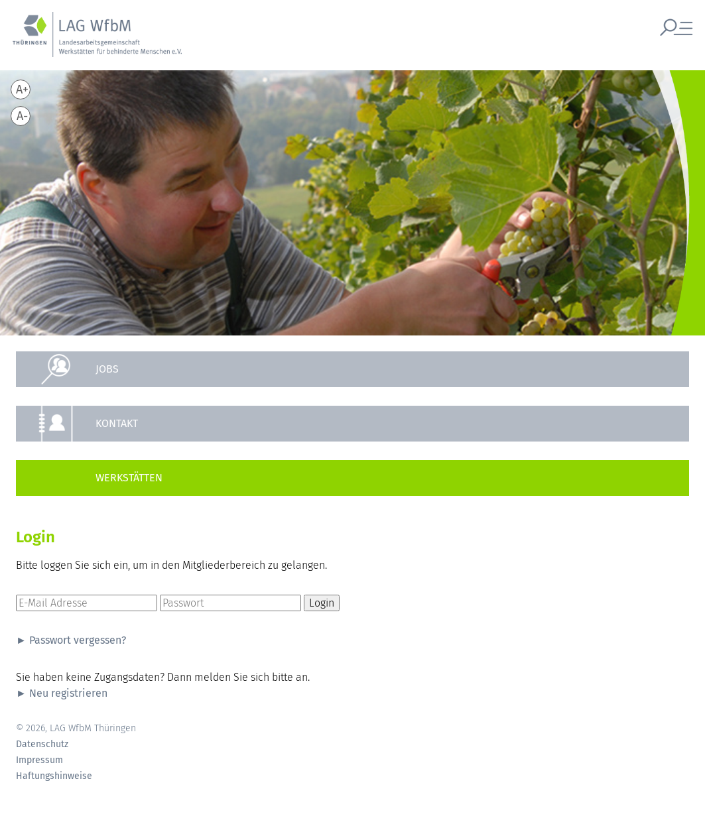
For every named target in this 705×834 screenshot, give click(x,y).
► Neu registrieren (61, 693)
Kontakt (117, 423)
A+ (22, 89)
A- (22, 116)
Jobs (107, 369)
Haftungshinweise (54, 776)
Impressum (39, 760)
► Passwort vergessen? (71, 640)
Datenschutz (42, 744)
